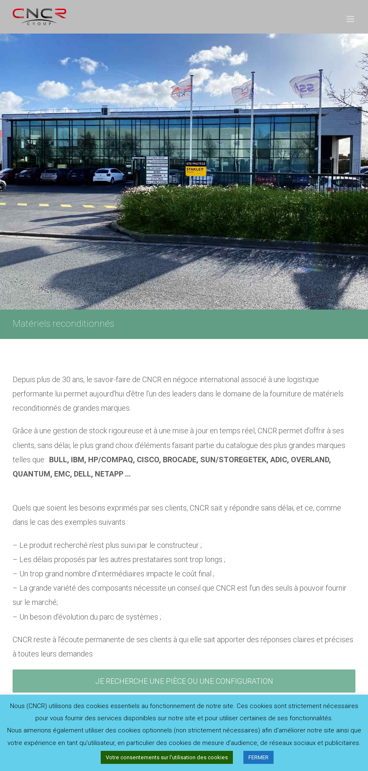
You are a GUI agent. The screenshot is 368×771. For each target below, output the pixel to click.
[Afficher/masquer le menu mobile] (351, 19)
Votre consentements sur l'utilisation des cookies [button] (167, 757)
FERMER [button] (258, 757)
